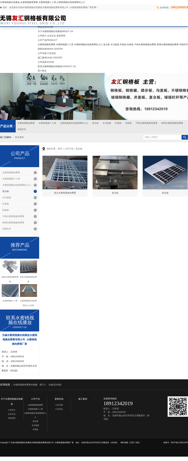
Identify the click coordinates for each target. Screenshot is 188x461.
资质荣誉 (61, 35)
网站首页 (45, 27)
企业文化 (51, 35)
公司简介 (42, 35)
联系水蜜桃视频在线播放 (57, 66)
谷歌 (137, 442)
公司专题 (42, 53)
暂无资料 (19, 137)
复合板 (106, 44)
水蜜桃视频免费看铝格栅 (25, 384)
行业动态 (51, 53)
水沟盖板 (114, 44)
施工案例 (50, 57)
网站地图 (124, 442)
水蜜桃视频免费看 (46, 44)
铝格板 (130, 44)
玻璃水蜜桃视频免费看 (168, 44)
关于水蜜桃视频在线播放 (55, 31)
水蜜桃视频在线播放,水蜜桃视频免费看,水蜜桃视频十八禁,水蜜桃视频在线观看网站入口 (42, 2)
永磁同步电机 (55, 384)
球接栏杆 (183, 44)
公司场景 (46, 62)
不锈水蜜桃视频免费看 (145, 44)
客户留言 (42, 70)
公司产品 (47, 40)
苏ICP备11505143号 (179, 442)
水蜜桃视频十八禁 (64, 44)
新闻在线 (50, 49)
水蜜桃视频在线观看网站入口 (88, 44)
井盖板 (123, 44)
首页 (60, 148)
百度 (132, 442)
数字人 (43, 384)
